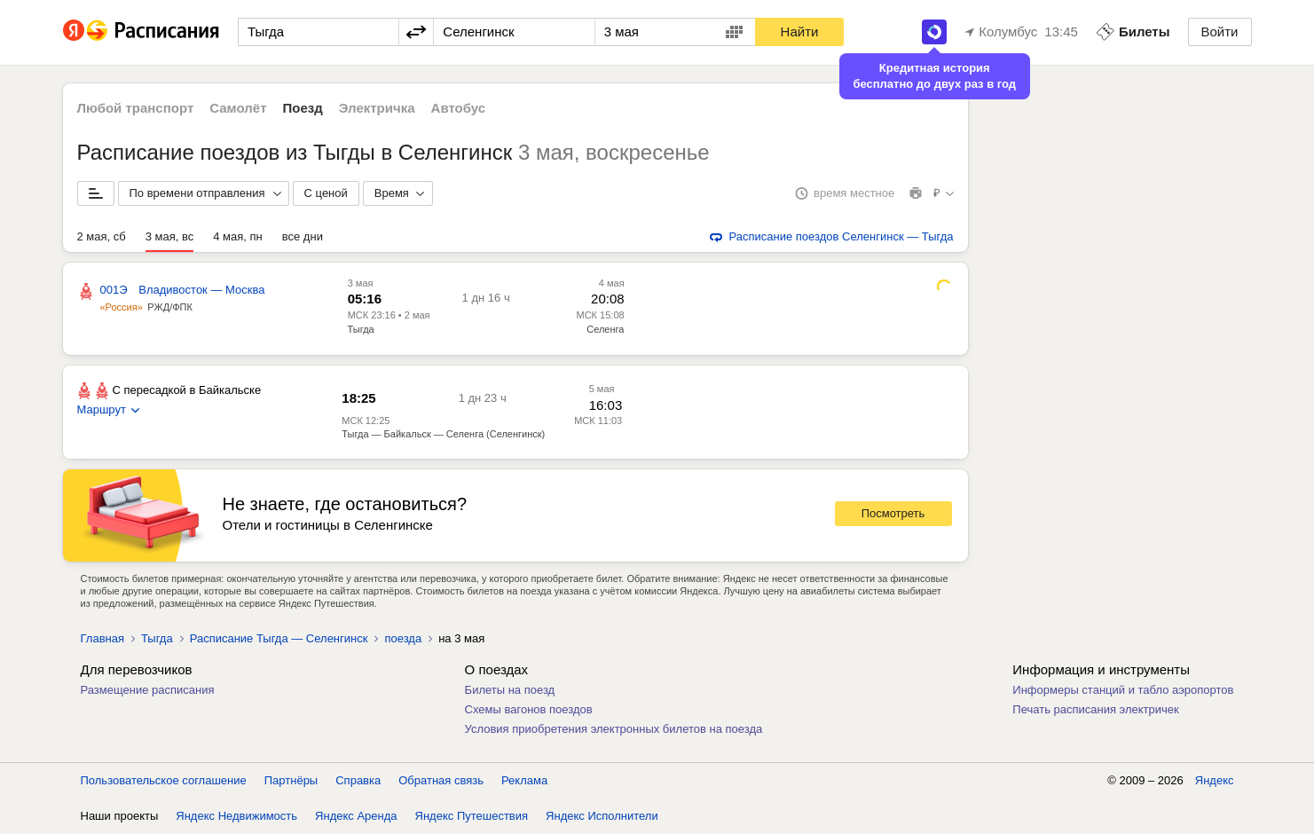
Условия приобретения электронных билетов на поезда (614, 729)
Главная (102, 638)
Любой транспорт (135, 107)
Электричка (377, 107)
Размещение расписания (148, 689)
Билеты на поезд (510, 689)
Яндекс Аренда (356, 815)
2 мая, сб (101, 236)
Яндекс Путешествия (472, 815)
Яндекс (1214, 780)
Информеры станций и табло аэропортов (1122, 689)
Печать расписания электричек (1095, 709)
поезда (402, 638)
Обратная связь (441, 780)
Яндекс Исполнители (602, 815)
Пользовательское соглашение (164, 780)
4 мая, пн (238, 236)
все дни (302, 236)
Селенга (605, 329)
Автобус (458, 107)
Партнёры (291, 780)
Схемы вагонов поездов (529, 709)
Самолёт (237, 107)
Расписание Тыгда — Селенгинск (279, 638)
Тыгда (361, 329)
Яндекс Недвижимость (236, 815)
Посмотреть (893, 513)
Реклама (524, 780)
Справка (358, 780)
